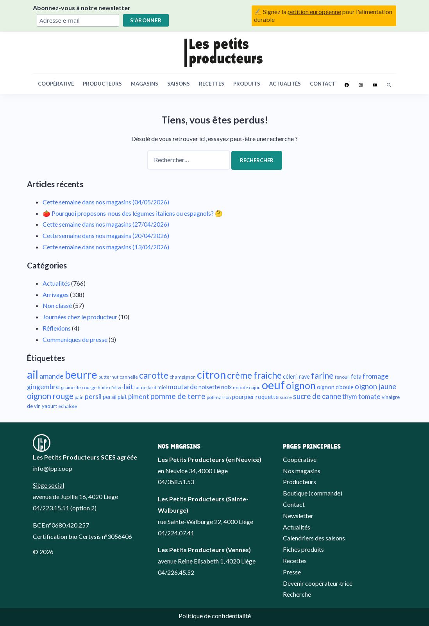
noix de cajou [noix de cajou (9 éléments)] (247, 387)
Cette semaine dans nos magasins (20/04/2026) (106, 235)
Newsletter (298, 515)
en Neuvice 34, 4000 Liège (193, 470)
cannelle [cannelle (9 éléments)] (129, 377)
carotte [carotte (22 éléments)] (153, 375)
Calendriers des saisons (314, 538)
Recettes (211, 83)
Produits (246, 83)
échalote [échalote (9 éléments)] (67, 406)
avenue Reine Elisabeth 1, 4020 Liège (207, 561)
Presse (292, 572)
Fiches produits (303, 549)
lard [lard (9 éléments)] (152, 387)
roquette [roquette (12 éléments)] (267, 396)
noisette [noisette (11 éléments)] (209, 387)
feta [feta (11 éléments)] (356, 376)
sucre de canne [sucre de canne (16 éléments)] (317, 396)
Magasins (144, 83)
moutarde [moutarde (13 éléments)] (182, 387)
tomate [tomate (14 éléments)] (369, 396)
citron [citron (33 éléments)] (211, 374)
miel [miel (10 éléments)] (162, 387)
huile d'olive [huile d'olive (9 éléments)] (110, 387)
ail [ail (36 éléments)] (32, 374)
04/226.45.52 (176, 572)
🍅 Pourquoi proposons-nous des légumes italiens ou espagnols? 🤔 (133, 213)
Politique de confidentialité (215, 615)
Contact (322, 83)
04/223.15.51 (51, 508)
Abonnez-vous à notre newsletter (81, 7)
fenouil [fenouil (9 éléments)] (342, 377)
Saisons (178, 83)
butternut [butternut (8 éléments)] (108, 376)
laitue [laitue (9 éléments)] (140, 387)
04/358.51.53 (176, 481)
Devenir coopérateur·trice (317, 583)
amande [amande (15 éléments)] (51, 376)
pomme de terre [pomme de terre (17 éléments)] (178, 396)
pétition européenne (314, 11)
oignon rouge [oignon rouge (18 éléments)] (50, 396)
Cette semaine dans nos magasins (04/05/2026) (106, 202)
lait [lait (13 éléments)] (128, 387)
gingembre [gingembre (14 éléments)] (43, 387)
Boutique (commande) (312, 493)
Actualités (285, 83)
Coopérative (56, 83)
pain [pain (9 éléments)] (79, 397)
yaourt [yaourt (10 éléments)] (49, 406)
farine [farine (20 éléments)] (322, 375)
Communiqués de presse (75, 339)
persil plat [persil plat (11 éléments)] (115, 396)
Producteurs (102, 83)
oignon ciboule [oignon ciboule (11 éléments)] (335, 387)
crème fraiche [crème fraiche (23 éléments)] (254, 375)
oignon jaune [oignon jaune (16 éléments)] (375, 386)
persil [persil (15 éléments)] (93, 396)
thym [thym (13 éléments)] (349, 397)
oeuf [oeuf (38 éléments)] (273, 385)
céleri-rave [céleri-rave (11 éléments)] (296, 376)
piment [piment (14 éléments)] (138, 396)
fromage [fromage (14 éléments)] (376, 376)
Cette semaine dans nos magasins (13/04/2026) (106, 246)
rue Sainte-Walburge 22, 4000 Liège (205, 521)
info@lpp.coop (52, 468)
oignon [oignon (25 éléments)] (301, 385)
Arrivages (56, 294)
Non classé (57, 305)
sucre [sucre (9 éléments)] (286, 397)
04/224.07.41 (176, 533)
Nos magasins (301, 470)
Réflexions (57, 328)
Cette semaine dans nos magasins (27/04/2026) (106, 224)
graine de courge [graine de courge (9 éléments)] (79, 387)
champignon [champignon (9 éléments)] (183, 377)
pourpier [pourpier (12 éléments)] (243, 396)
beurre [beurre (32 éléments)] (81, 374)
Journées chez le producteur (80, 316)
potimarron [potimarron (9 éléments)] (219, 397)
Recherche (297, 594)
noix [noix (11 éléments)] (226, 387)
